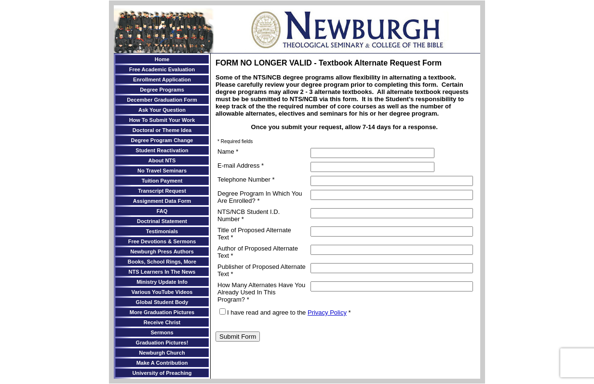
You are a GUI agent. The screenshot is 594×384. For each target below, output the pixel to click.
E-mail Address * (240, 165)
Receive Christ (162, 322)
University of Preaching (162, 373)
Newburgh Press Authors (162, 251)
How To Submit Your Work (162, 120)
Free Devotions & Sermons (162, 241)
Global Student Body (162, 302)
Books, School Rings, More (162, 262)
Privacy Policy (327, 312)
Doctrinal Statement (162, 221)
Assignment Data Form (162, 201)
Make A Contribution (162, 363)
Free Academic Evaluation (162, 69)
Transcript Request (162, 191)
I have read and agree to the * (285, 312)
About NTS (162, 160)
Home (162, 59)
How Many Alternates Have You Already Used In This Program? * (261, 292)
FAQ (162, 211)
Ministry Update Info (162, 282)
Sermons (161, 332)
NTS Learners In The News (162, 272)
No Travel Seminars (162, 170)
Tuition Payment (162, 181)
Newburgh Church (162, 353)
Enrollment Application (162, 79)
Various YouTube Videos (162, 292)
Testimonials (162, 231)
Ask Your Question (162, 110)
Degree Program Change (162, 140)
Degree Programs (162, 90)
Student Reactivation (161, 150)
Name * (227, 151)
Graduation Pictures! (162, 342)
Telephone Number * (246, 179)
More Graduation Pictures (162, 312)
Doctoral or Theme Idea (162, 130)
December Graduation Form (162, 100)
